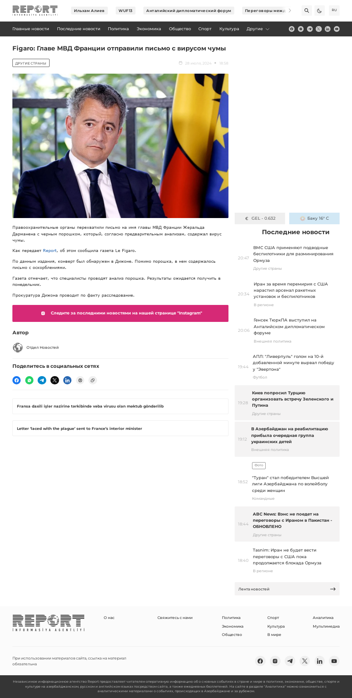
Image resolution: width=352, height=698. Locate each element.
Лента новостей (287, 589)
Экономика (232, 626)
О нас (109, 617)
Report (50, 250)
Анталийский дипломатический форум (188, 10)
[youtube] (337, 29)
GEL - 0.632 (259, 218)
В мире (274, 634)
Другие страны (30, 63)
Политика (231, 617)
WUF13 (126, 10)
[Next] (286, 10)
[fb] (292, 29)
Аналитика (323, 617)
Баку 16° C (314, 218)
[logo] (35, 10)
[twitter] (318, 29)
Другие (258, 28)
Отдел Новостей (35, 347)
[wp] (29, 380)
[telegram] (310, 29)
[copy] (92, 380)
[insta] (301, 29)
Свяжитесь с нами (175, 617)
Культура (276, 626)
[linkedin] (328, 29)
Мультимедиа (326, 626)
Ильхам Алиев (89, 10)
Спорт (273, 617)
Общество (232, 634)
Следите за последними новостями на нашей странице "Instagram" (120, 313)
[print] (80, 380)
